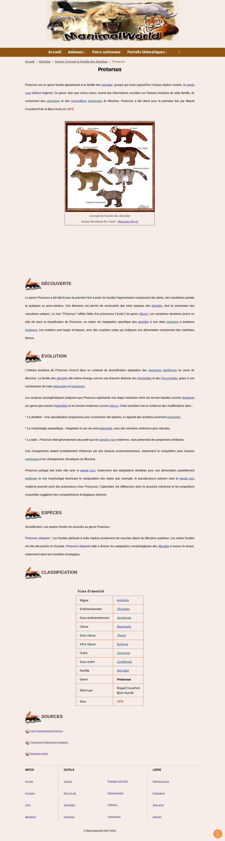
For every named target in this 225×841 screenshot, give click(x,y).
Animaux (76, 52)
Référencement (161, 780)
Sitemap (157, 815)
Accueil (54, 52)
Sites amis (158, 803)
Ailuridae (45, 62)
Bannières (30, 815)
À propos (30, 791)
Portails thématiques (146, 52)
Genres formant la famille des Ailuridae (81, 62)
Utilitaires (112, 803)
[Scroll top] (217, 833)
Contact (68, 780)
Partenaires (159, 791)
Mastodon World (128, 221)
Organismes (114, 815)
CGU (28, 803)
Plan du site (70, 791)
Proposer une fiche (118, 780)
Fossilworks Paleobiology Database (49, 741)
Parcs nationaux (106, 52)
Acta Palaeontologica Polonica (46, 729)
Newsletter (69, 803)
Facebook (69, 815)
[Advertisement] (109, 252)
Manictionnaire (115, 791)
